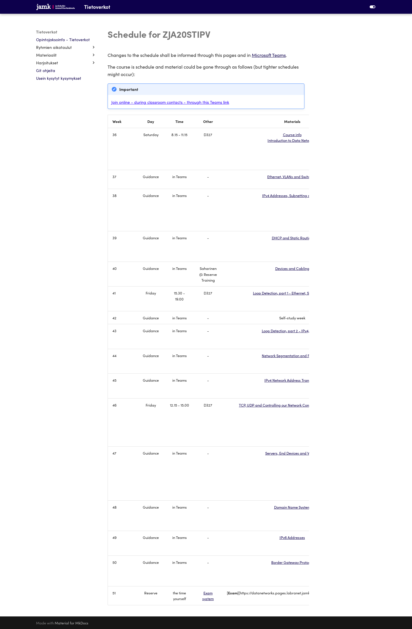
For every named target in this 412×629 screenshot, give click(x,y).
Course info (292, 134)
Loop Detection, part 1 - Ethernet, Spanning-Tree (292, 292)
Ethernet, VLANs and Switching (292, 176)
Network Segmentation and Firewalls (292, 355)
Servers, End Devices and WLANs (292, 452)
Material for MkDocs (71, 622)
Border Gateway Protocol (292, 562)
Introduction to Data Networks (292, 140)
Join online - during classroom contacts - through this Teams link (170, 102)
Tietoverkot (46, 31)
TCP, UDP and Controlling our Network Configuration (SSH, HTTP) (292, 404)
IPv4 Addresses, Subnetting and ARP (292, 195)
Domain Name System (292, 506)
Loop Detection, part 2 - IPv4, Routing (292, 330)
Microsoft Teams (269, 55)
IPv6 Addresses (292, 537)
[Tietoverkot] (55, 7)
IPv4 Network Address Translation (292, 380)
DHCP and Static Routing (292, 237)
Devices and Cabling (292, 268)
